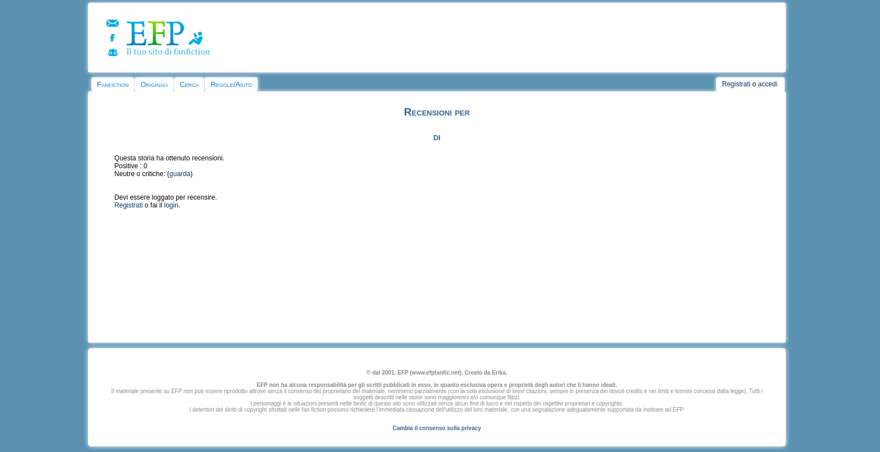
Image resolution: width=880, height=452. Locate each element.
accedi (768, 84)
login (171, 205)
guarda (179, 174)
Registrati (736, 84)
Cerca (189, 84)
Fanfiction (113, 84)
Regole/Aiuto (231, 84)
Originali (154, 84)
